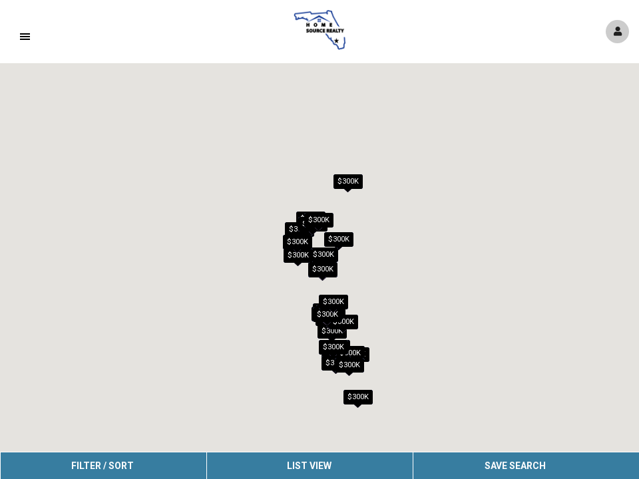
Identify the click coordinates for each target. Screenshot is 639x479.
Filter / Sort (102, 465)
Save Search (515, 465)
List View (309, 465)
